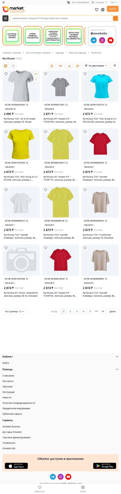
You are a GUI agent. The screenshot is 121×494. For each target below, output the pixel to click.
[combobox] (96, 66)
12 (14, 311)
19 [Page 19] (103, 311)
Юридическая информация (16, 408)
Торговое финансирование (16, 437)
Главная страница (11, 52)
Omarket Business (11, 426)
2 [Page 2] (70, 311)
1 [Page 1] (63, 311)
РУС (115, 2)
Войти (112, 8)
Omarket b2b (8, 448)
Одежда (60, 52)
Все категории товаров (38, 52)
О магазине (8, 375)
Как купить (8, 381)
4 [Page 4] (83, 311)
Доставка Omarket (11, 432)
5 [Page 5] (90, 311)
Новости (6, 397)
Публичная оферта (12, 413)
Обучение (7, 386)
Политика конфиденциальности (18, 402)
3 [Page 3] (76, 311)
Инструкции (8, 392)
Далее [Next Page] (112, 311)
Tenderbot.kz (8, 442)
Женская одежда (77, 52)
